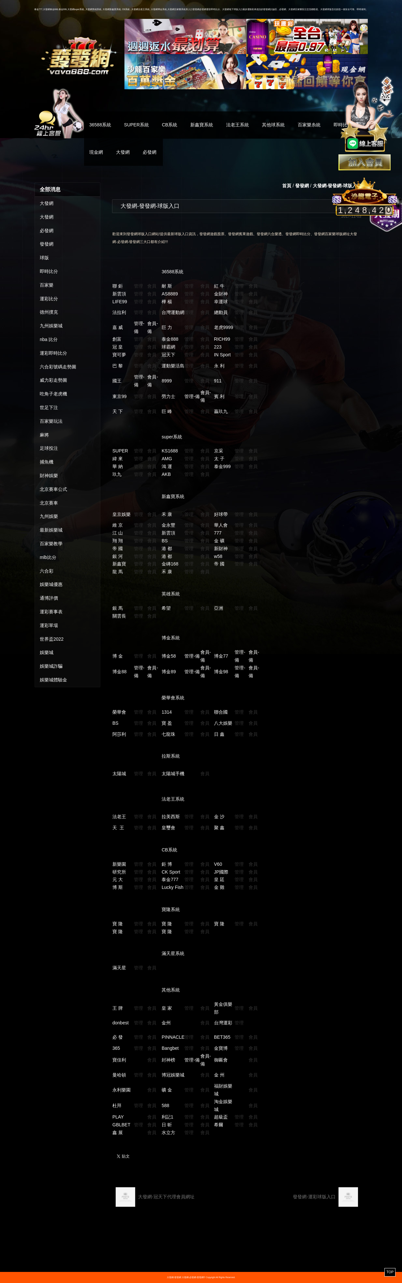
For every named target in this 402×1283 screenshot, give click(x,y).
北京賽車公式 (53, 489)
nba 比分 (49, 339)
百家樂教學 (51, 543)
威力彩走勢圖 (53, 380)
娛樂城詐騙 (51, 666)
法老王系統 (237, 124)
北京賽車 (49, 503)
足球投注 (49, 448)
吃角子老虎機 (53, 393)
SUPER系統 (136, 124)
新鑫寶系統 (201, 124)
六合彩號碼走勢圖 (58, 366)
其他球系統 (273, 124)
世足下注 (49, 407)
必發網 (149, 152)
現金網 (96, 152)
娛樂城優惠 (51, 584)
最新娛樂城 (51, 530)
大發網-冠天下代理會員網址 (155, 1197)
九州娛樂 (49, 516)
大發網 (123, 152)
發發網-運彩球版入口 (325, 1197)
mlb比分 (48, 557)
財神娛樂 (49, 475)
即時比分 (49, 271)
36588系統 (100, 124)
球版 (44, 257)
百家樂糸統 (309, 124)
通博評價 (49, 598)
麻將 (44, 434)
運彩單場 (49, 625)
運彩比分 (49, 298)
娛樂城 (46, 652)
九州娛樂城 (51, 325)
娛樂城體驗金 (53, 679)
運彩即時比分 (53, 353)
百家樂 (46, 285)
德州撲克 (49, 312)
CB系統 (169, 124)
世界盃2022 (52, 639)
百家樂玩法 (51, 421)
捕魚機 (46, 461)
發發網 (46, 244)
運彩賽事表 (51, 611)
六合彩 (46, 571)
